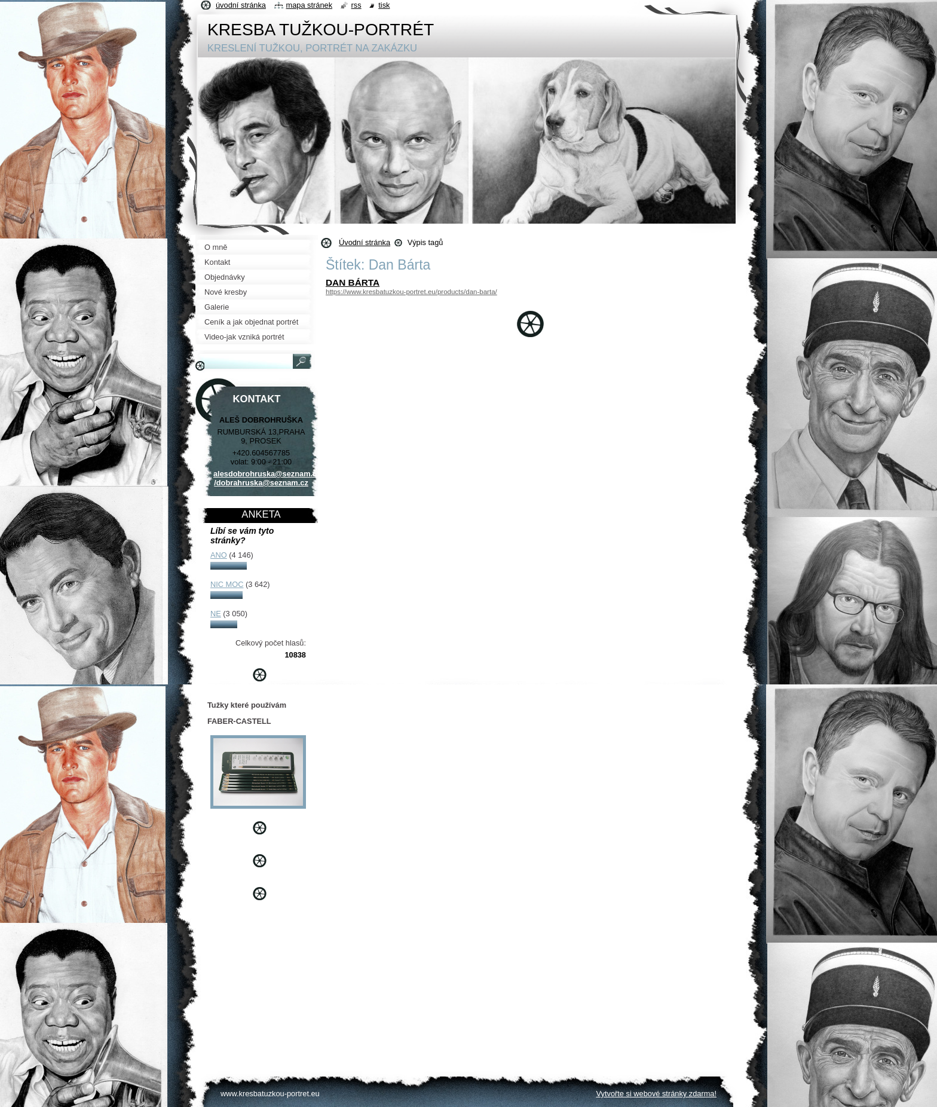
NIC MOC (226, 584)
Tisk (384, 5)
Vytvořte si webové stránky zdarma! (656, 1093)
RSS (356, 5)
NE (215, 613)
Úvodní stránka (364, 242)
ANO (218, 555)
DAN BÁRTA (352, 282)
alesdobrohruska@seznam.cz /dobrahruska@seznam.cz (267, 478)
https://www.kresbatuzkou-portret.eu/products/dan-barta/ (411, 291)
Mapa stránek (309, 5)
